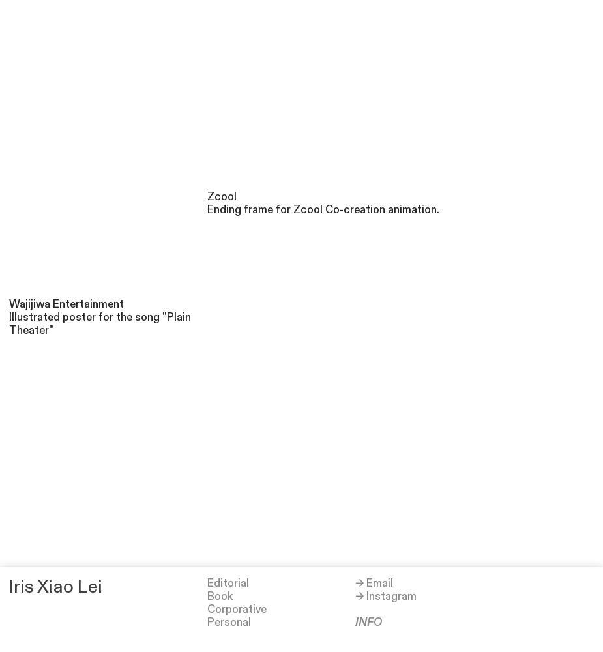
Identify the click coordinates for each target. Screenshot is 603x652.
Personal (229, 622)
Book (220, 596)
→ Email (374, 583)
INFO (369, 622)
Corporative (237, 609)
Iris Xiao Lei (55, 587)
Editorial (228, 583)
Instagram (391, 596)
